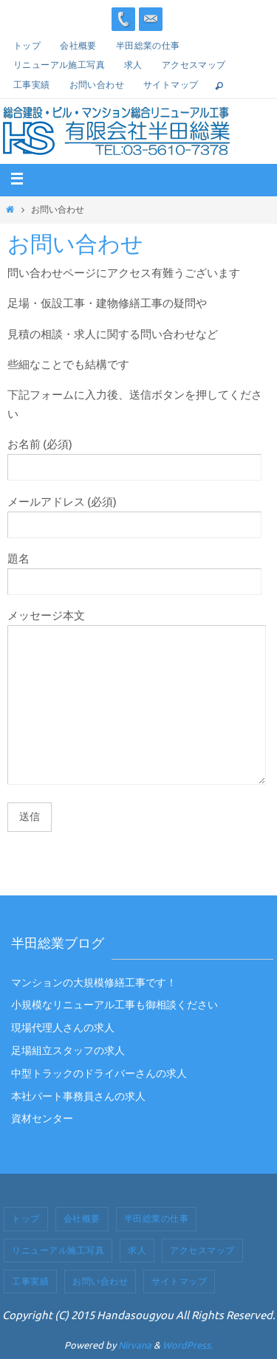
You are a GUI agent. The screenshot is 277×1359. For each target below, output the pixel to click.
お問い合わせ (96, 85)
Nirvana (134, 1345)
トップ (27, 46)
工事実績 (31, 85)
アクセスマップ (194, 65)
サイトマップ (170, 85)
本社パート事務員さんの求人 (78, 1096)
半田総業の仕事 (148, 46)
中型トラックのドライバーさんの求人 (99, 1073)
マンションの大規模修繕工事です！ (94, 983)
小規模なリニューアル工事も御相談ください (114, 1005)
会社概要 (78, 46)
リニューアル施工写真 (59, 65)
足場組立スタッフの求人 (68, 1051)
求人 (133, 65)
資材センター (42, 1118)
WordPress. (188, 1345)
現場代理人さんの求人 (62, 1028)
